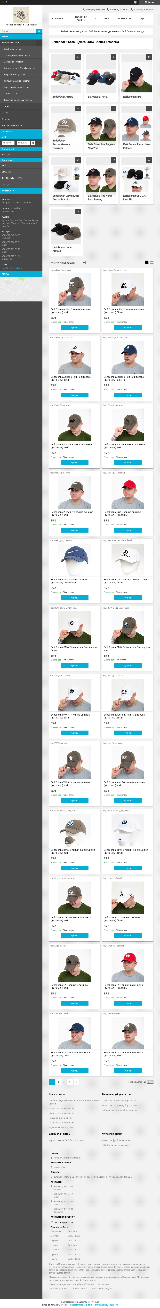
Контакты (124, 18)
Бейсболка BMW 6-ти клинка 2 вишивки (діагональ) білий (126, 851)
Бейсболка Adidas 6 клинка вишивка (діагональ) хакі (71, 311)
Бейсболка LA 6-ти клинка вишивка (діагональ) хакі (123, 1054)
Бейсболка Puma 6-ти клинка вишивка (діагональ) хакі (72, 513)
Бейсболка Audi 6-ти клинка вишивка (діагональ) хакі (124, 784)
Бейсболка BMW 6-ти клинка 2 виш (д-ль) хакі (127, 649)
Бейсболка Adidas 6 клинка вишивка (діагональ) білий (124, 311)
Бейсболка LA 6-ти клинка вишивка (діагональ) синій (70, 1054)
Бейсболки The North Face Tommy (100, 197)
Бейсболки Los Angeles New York (101, 146)
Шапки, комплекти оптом (17, 55)
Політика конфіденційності (106, 1305)
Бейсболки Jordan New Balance (136, 146)
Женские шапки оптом (62, 1113)
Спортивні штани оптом (16, 87)
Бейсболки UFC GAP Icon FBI (135, 197)
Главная (57, 18)
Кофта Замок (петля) (14, 74)
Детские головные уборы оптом (120, 1110)
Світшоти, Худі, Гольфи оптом (19, 68)
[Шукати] (39, 31)
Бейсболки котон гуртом (74, 31)
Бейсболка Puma (97, 96)
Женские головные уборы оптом (120, 1100)
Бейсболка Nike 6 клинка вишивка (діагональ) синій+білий (69, 581)
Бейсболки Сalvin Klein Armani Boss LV (65, 197)
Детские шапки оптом (61, 1127)
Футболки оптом (12, 48)
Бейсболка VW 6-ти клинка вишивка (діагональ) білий (70, 716)
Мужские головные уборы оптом (120, 1105)
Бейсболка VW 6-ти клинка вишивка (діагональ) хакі (70, 784)
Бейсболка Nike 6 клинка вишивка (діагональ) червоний (122, 513)
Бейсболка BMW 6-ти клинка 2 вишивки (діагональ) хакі (73, 851)
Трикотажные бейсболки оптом (66, 1140)
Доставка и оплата (12, 125)
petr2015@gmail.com (12, 268)
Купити (74, 327)
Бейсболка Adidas (62, 96)
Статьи (5, 106)
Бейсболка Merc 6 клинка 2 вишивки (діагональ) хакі (71, 919)
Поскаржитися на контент (80, 1305)
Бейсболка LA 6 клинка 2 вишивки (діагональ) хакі (69, 986)
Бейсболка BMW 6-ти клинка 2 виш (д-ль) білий (74, 649)
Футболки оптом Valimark (116, 1144)
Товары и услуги (10, 42)
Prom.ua (95, 1302)
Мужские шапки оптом (62, 1108)
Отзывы (6, 119)
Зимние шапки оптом (61, 1117)
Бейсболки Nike (132, 96)
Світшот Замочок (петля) (17, 80)
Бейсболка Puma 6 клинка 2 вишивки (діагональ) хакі (71, 446)
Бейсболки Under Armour (62, 249)
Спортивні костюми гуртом (18, 99)
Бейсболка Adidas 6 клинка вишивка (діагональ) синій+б (124, 378)
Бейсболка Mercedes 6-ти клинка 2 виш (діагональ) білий (125, 581)
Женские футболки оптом (116, 1140)
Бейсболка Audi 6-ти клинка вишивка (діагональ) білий (124, 716)
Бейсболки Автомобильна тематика (61, 144)
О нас (5, 112)
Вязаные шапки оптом (62, 1122)
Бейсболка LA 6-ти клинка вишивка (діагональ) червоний (123, 986)
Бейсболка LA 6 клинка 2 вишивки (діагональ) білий (122, 919)
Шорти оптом (11, 93)
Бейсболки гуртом (13, 61)
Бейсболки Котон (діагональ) (104, 31)
